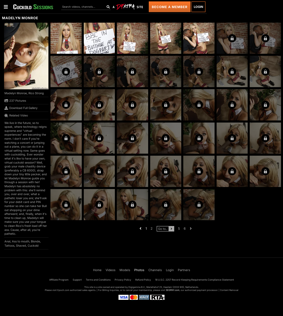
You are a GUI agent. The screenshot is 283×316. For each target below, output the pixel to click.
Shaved (21, 245)
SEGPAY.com (172, 290)
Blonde (35, 241)
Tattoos (9, 245)
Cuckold (33, 245)
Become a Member (170, 7)
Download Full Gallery (21, 108)
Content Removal (229, 290)
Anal (7, 241)
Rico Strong (36, 93)
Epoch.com (63, 290)
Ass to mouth (20, 241)
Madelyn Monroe (15, 93)
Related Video (16, 115)
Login (198, 7)
